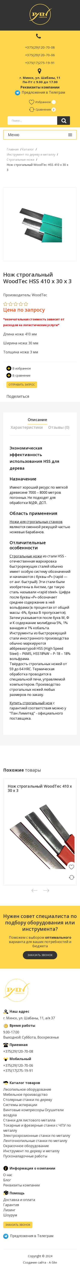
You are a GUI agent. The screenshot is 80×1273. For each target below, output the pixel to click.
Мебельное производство (25, 1094)
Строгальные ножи (26, 556)
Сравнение (40, 109)
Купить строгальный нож (31, 703)
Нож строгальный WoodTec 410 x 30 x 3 (40, 788)
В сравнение (18, 375)
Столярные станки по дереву (27, 1099)
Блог (7, 1180)
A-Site (53, 1262)
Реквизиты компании (21, 1185)
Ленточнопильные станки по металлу (35, 1140)
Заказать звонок (40, 955)
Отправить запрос (22, 384)
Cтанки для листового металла (29, 1120)
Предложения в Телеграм (40, 92)
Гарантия (11, 1204)
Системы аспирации (20, 1104)
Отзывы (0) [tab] (58, 427)
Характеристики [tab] (27, 427)
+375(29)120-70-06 (40, 55)
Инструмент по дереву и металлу (31, 1151)
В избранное (18, 368)
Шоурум (10, 1215)
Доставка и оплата (19, 1199)
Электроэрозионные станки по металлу (36, 1135)
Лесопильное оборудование (27, 1089)
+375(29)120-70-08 (40, 47)
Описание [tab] (37, 419)
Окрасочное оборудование (26, 1145)
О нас (7, 1175)
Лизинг (9, 1210)
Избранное (40, 102)
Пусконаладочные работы (25, 1156)
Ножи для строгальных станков (36, 521)
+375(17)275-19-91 (40, 62)
